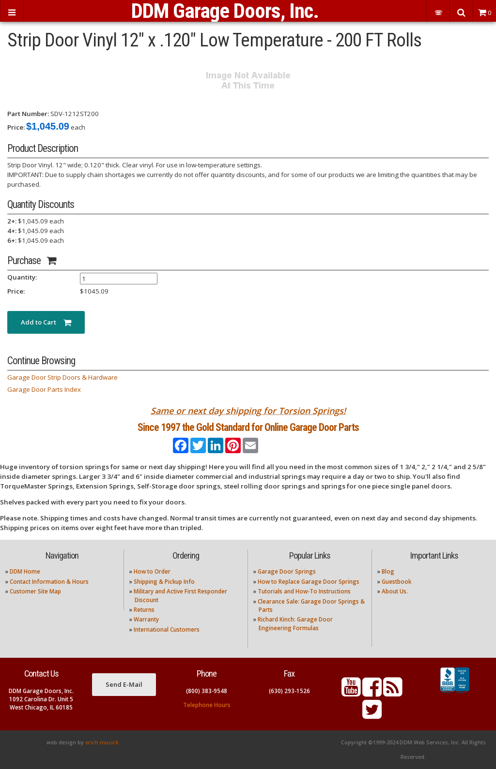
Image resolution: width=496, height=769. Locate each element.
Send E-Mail (124, 684)
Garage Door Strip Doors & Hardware (62, 377)
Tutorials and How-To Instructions (304, 591)
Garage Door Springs (287, 571)
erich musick (102, 742)
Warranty (146, 619)
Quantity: (22, 277)
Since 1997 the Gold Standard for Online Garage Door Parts (248, 427)
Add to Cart (46, 322)
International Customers (167, 629)
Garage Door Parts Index (44, 389)
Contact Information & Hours (49, 581)
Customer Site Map (35, 591)
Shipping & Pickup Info (164, 581)
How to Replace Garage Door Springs (308, 581)
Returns (144, 609)
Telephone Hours (207, 705)
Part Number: (28, 113)
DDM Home (25, 571)
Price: (16, 127)
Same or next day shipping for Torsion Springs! (248, 410)
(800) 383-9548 (206, 691)
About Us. (395, 591)
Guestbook (396, 581)
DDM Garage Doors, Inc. (225, 11)
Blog (388, 571)
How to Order (152, 571)
